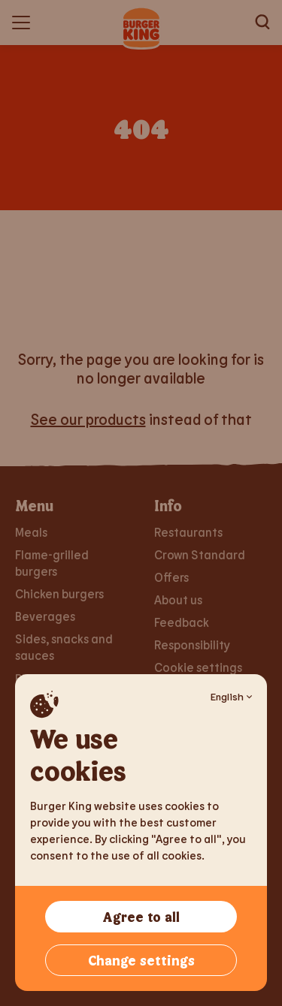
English (231, 696)
